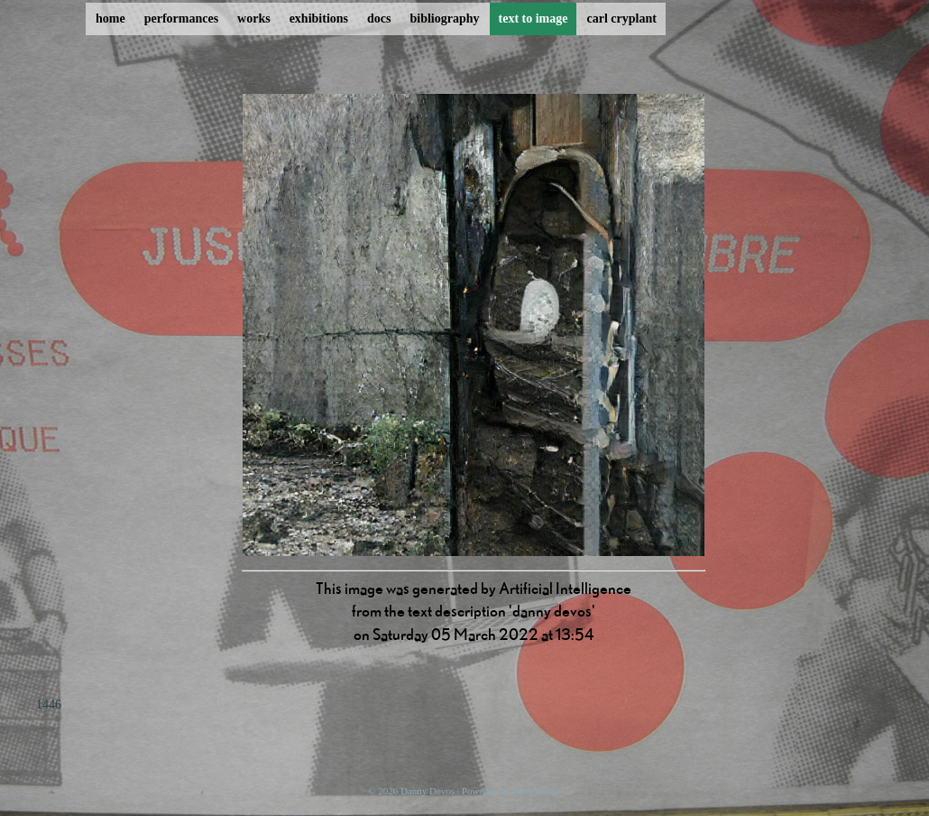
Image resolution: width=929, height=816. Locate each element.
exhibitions (319, 18)
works (254, 18)
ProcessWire (536, 790)
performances (181, 18)
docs (379, 18)
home (110, 18)
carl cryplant (621, 18)
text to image (533, 18)
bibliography (444, 18)
